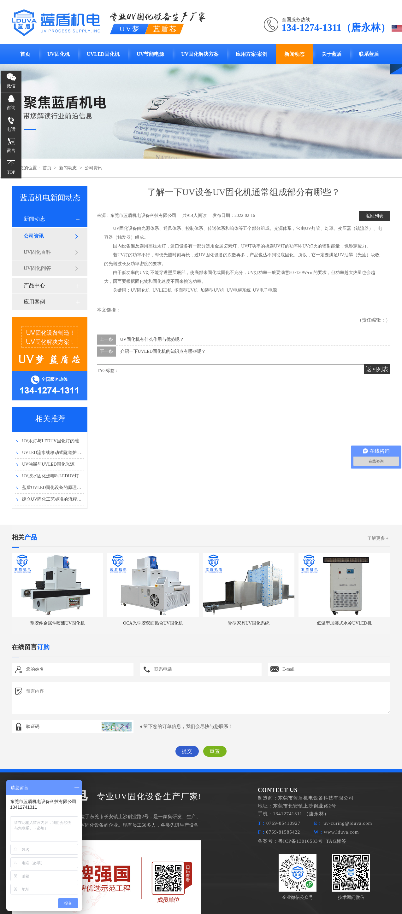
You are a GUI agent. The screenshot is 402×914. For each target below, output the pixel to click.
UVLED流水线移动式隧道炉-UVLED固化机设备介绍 (69, 452)
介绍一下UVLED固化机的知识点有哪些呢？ (163, 351)
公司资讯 (93, 168)
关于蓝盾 (332, 54)
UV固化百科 (37, 252)
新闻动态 (294, 54)
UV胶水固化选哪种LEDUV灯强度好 (53, 476)
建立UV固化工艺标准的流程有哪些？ (55, 499)
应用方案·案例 (251, 54)
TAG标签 (336, 841)
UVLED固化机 (103, 54)
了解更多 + (377, 538)
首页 (25, 54)
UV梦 (130, 29)
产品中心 (34, 285)
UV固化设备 (125, 228)
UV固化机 (58, 54)
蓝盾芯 (165, 29)
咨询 (11, 107)
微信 (11, 86)
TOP (11, 172)
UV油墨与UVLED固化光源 (44, 464)
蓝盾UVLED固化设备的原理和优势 (52, 487)
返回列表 (374, 215)
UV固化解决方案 (200, 54)
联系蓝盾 (369, 54)
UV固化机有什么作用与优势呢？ (152, 339)
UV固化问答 (37, 268)
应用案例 (34, 302)
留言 (11, 150)
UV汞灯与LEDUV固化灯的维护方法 (53, 441)
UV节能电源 (150, 54)
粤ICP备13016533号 (300, 841)
